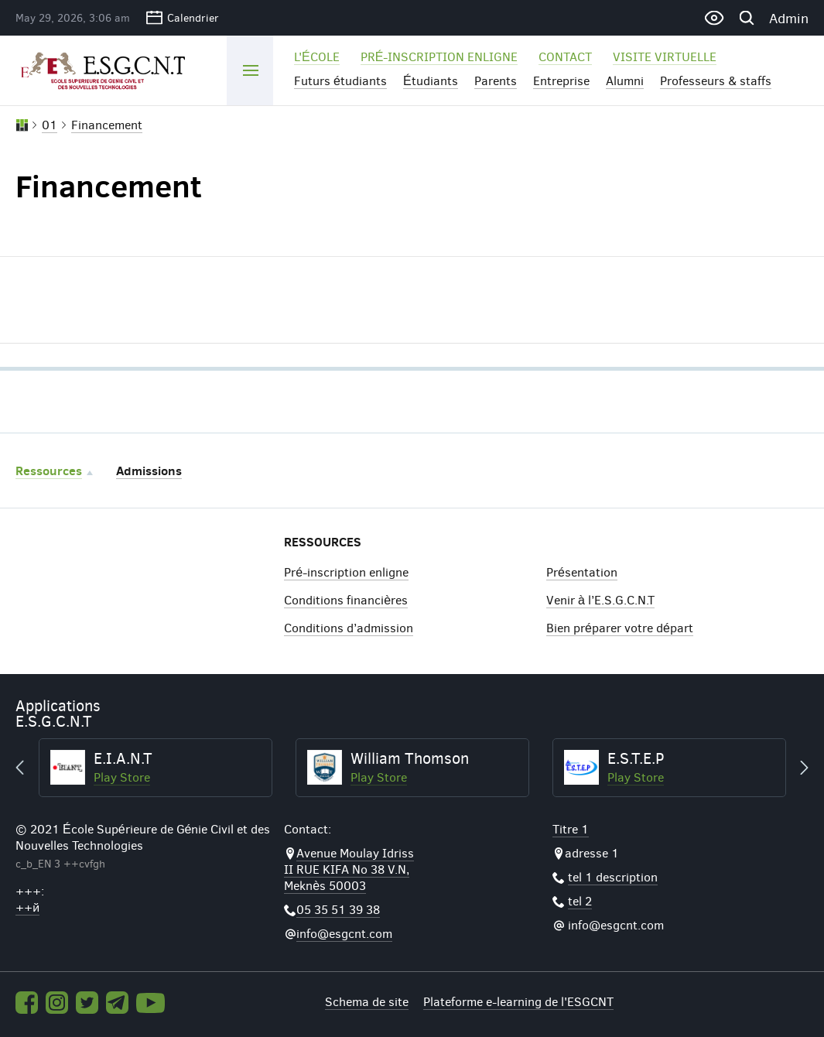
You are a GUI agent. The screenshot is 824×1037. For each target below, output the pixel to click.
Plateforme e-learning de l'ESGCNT (518, 1001)
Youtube (151, 1003)
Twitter (87, 1002)
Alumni (625, 80)
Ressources (48, 470)
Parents (495, 80)
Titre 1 (570, 828)
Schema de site (367, 1001)
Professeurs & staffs (715, 80)
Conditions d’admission (348, 627)
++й (27, 906)
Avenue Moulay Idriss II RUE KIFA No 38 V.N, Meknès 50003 (349, 868)
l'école (317, 56)
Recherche (746, 18)
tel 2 (580, 900)
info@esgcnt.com (344, 933)
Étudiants (430, 80)
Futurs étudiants (340, 80)
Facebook (26, 1002)
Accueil (22, 125)
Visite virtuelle (664, 56)
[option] (155, 767)
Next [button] (797, 767)
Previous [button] (27, 767)
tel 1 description (613, 876)
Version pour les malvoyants (713, 18)
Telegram (117, 1002)
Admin (789, 18)
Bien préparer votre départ (619, 627)
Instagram (57, 1002)
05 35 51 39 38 (338, 909)
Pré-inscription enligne (439, 56)
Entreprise (561, 80)
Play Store (122, 776)
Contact (565, 56)
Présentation (581, 571)
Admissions (149, 470)
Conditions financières (346, 599)
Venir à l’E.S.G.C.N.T (600, 599)
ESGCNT (109, 69)
